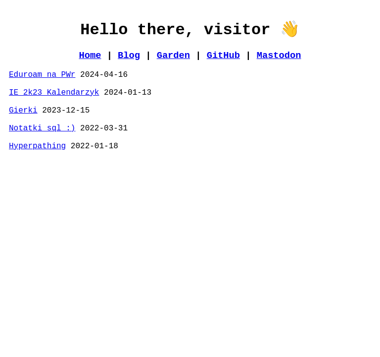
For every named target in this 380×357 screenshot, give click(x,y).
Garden (173, 55)
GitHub (223, 55)
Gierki (23, 110)
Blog (129, 55)
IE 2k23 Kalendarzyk (54, 92)
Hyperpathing (37, 146)
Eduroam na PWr (42, 74)
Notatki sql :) (42, 128)
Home (90, 55)
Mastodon (279, 55)
